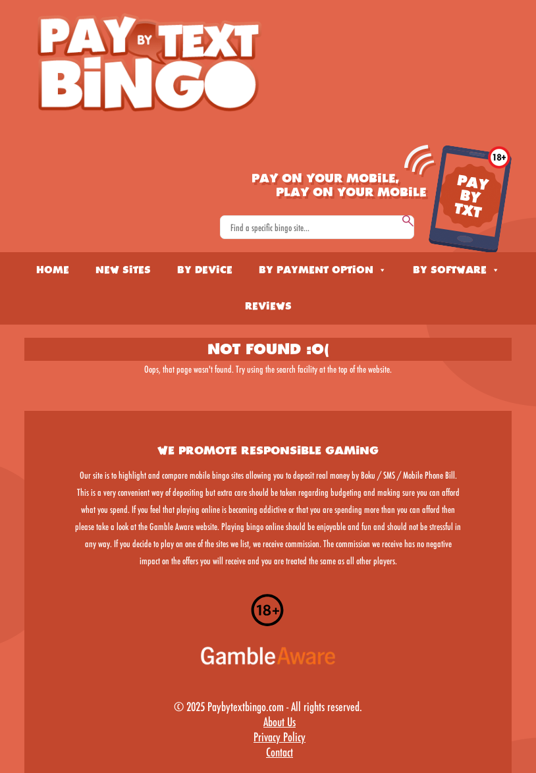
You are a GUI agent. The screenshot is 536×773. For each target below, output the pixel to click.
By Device (204, 270)
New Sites (123, 270)
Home (52, 270)
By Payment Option (323, 270)
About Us (279, 721)
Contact (279, 752)
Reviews (268, 306)
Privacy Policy (280, 737)
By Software (456, 270)
